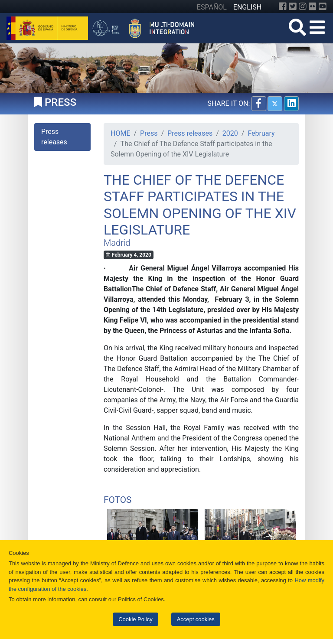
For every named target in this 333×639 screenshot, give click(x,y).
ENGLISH (247, 7)
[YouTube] (322, 6)
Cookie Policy (135, 619)
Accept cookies (196, 619)
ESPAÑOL (212, 7)
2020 (230, 133)
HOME (120, 133)
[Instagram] (303, 6)
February (261, 133)
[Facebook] (283, 6)
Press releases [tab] (54, 136)
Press (148, 133)
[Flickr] (313, 6)
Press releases (189, 133)
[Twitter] (293, 6)
